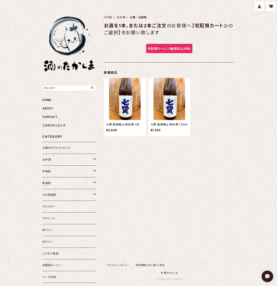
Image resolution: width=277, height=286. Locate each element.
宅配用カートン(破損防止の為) (169, 49)
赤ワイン (47, 230)
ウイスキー (49, 206)
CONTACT (50, 116)
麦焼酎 (46, 183)
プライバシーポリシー (118, 265)
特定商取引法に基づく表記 (150, 265)
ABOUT (47, 108)
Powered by (169, 279)
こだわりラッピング (54, 125)
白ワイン (47, 241)
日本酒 (121, 17)
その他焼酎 (49, 194)
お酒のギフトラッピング (56, 147)
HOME (108, 17)
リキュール (48, 218)
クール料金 (49, 276)
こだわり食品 (50, 253)
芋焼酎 (46, 171)
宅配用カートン (51, 265)
